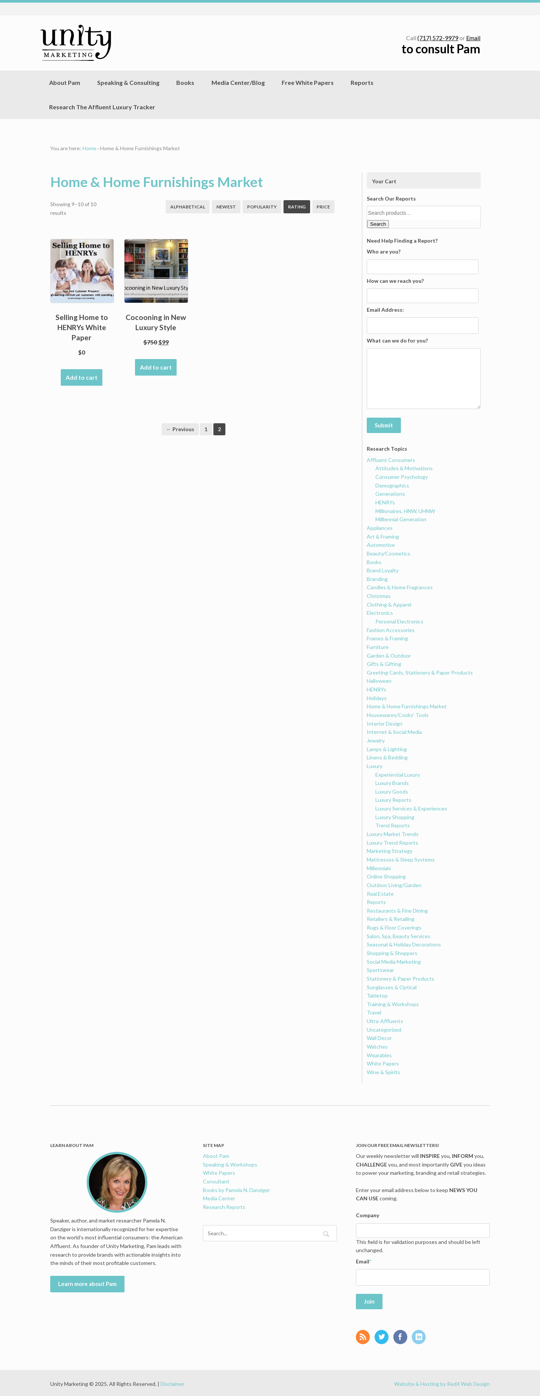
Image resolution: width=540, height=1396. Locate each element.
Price (323, 207)
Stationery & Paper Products (400, 977)
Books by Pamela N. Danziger (236, 1189)
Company (367, 1214)
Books (185, 82)
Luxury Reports (393, 799)
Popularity (262, 207)
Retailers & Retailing (390, 918)
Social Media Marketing (394, 960)
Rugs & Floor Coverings (394, 927)
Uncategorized (384, 1028)
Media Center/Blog (238, 82)
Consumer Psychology (401, 476)
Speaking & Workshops (230, 1163)
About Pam (64, 82)
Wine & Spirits (383, 1071)
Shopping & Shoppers (392, 952)
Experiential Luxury (397, 773)
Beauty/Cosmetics (388, 552)
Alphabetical (187, 207)
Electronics (380, 612)
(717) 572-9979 (437, 37)
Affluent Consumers (391, 459)
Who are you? (383, 251)
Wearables (379, 1054)
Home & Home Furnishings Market (407, 705)
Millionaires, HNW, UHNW (405, 510)
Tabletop (377, 995)
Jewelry (376, 739)
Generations (390, 493)
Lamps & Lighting (387, 748)
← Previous (180, 429)
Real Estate (380, 892)
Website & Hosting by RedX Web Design (442, 1382)
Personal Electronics (399, 620)
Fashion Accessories (391, 629)
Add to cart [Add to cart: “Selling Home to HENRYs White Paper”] (82, 377)
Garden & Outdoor (389, 654)
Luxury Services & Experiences (411, 807)
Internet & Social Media (394, 731)
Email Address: (385, 309)
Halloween (379, 680)
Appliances (380, 527)
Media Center (219, 1197)
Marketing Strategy (389, 850)
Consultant (216, 1180)
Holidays (377, 697)
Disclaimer (172, 1382)
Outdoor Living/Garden (394, 884)
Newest (226, 207)
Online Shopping (386, 875)
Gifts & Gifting (384, 663)
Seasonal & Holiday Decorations (404, 943)
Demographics (392, 484)
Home (89, 148)
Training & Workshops (393, 1003)
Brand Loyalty (383, 569)
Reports (362, 82)
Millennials (379, 867)
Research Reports (224, 1206)
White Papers (383, 1062)
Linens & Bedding (387, 756)
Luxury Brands (392, 782)
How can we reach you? (395, 281)
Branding (377, 578)
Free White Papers (308, 82)
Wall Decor (379, 1037)
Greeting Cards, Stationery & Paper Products (420, 671)
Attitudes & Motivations (404, 467)
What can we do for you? (397, 340)
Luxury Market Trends (392, 833)
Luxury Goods (391, 790)
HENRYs (385, 501)
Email (473, 37)
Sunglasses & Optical (392, 986)
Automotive (381, 544)
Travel (374, 1011)
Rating (297, 207)
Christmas (379, 595)
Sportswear (380, 969)
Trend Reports (392, 824)
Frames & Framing (387, 637)
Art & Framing (383, 535)
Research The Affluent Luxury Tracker (102, 106)
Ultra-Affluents (385, 1020)
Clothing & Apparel (389, 603)
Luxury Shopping (394, 816)
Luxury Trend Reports (392, 841)
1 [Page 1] (205, 429)
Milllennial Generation (400, 518)
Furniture (377, 646)
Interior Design (384, 722)
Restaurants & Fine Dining (397, 909)
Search (378, 224)
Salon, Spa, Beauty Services (398, 935)
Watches (377, 1045)
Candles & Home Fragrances (400, 586)
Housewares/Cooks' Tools (398, 714)
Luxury (374, 765)
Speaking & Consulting (128, 82)
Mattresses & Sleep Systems (401, 858)
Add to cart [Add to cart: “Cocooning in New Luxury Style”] (156, 367)
